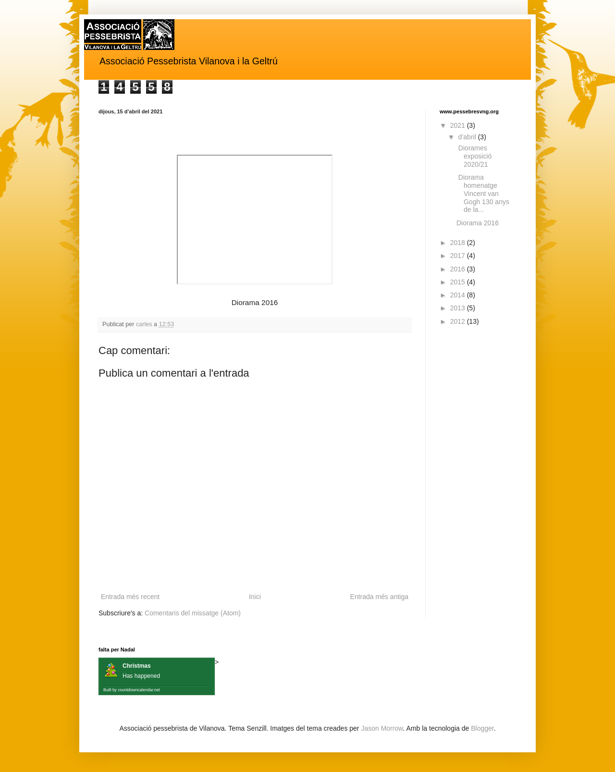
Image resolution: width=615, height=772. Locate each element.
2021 (458, 125)
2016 (458, 269)
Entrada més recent (130, 596)
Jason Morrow (382, 728)
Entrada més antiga (379, 596)
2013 (458, 308)
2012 (458, 321)
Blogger (482, 728)
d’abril (468, 137)
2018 (458, 242)
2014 (458, 295)
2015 (458, 282)
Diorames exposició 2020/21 (474, 156)
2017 (458, 255)
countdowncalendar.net (139, 689)
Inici (255, 596)
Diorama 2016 (477, 223)
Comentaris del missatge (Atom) (193, 613)
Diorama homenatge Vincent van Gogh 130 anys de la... (482, 193)
